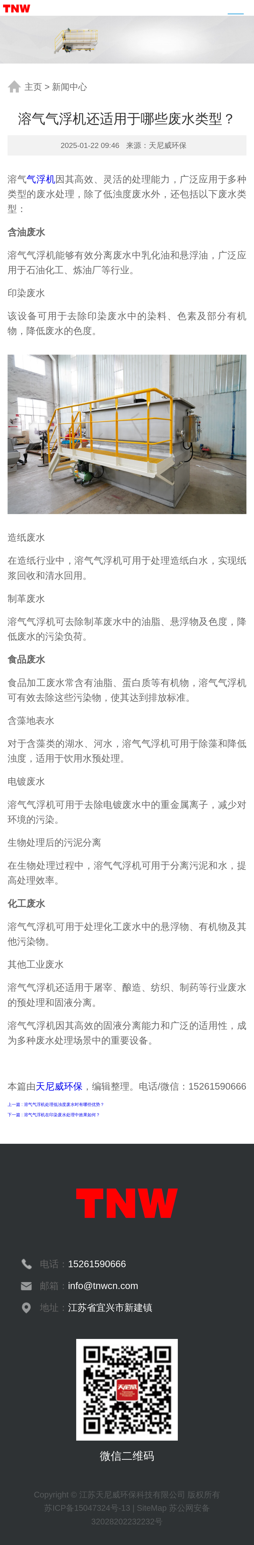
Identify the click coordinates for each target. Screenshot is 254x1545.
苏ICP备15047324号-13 (87, 1508)
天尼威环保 (59, 1086)
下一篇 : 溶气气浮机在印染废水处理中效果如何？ (54, 1114)
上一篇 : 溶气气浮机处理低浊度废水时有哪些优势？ (56, 1104)
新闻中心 (69, 87)
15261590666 (97, 1264)
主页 (33, 87)
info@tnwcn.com (103, 1286)
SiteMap (152, 1508)
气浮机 (41, 179)
